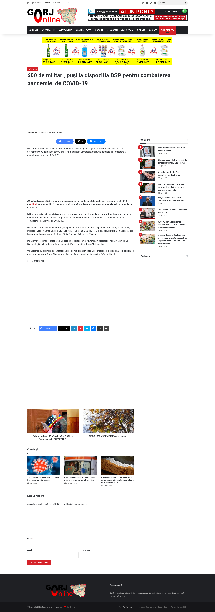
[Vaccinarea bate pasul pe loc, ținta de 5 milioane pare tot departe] (43, 465)
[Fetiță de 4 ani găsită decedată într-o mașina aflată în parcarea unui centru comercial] (147, 188)
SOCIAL (98, 30)
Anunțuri (65, 3)
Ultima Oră (33, 133)
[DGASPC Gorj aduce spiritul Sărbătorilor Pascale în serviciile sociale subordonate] (147, 226)
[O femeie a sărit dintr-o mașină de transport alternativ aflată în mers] (147, 164)
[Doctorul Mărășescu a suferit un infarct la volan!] (147, 151)
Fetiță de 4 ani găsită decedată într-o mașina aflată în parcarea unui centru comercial (171, 187)
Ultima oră (33, 69)
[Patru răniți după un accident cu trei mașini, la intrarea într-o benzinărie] (80, 465)
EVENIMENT (65, 30)
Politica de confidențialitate (145, 607)
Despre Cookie (163, 607)
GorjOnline (71, 607)
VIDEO (153, 30)
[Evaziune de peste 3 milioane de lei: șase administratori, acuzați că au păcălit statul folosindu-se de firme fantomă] (147, 239)
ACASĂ (33, 30)
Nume (30, 538)
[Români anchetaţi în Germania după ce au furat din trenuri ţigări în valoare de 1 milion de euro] (117, 465)
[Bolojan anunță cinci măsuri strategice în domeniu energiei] (147, 201)
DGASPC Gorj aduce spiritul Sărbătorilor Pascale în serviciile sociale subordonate (171, 225)
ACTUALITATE (83, 30)
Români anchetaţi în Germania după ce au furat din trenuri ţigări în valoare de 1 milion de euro (117, 480)
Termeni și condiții (178, 607)
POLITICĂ (127, 30)
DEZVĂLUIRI (48, 30)
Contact (47, 3)
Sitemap (56, 3)
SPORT (141, 30)
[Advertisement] (107, 109)
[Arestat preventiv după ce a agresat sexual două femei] (147, 176)
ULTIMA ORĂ (168, 30)
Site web (86, 550)
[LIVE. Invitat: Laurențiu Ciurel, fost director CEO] (147, 213)
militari (33, 204)
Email (30, 550)
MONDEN (112, 30)
